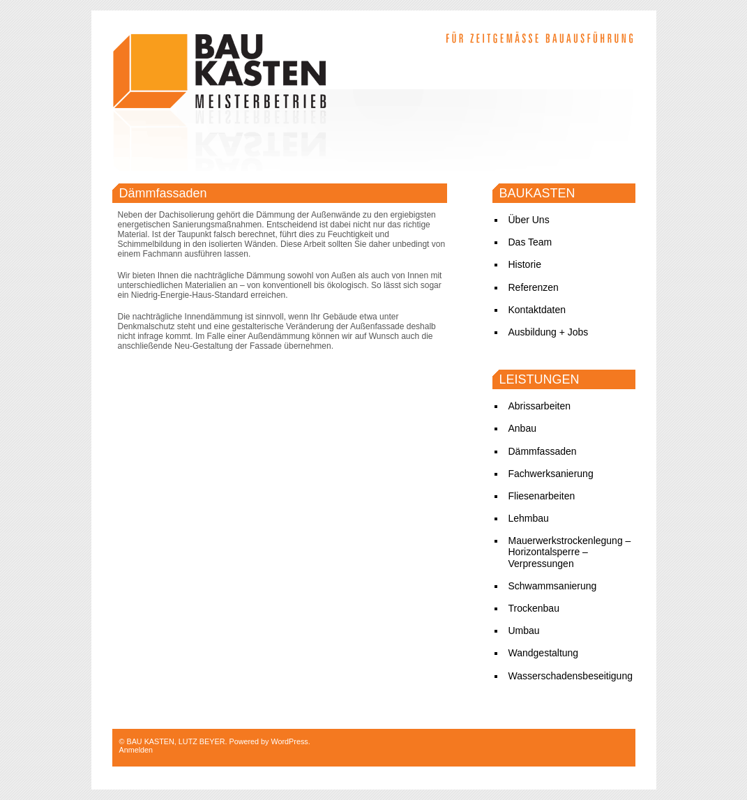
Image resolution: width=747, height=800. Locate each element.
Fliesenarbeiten (541, 495)
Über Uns (529, 219)
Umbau (524, 630)
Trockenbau (533, 608)
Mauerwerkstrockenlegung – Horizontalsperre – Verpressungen (569, 551)
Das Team (530, 242)
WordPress (289, 741)
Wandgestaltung (543, 652)
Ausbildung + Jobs (548, 332)
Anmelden (136, 750)
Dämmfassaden (163, 193)
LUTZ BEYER (202, 741)
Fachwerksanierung (551, 473)
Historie (524, 264)
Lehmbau (528, 518)
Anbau (522, 428)
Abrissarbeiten (539, 406)
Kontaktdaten (537, 309)
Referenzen (533, 287)
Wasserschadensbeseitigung (570, 675)
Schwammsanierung (552, 585)
